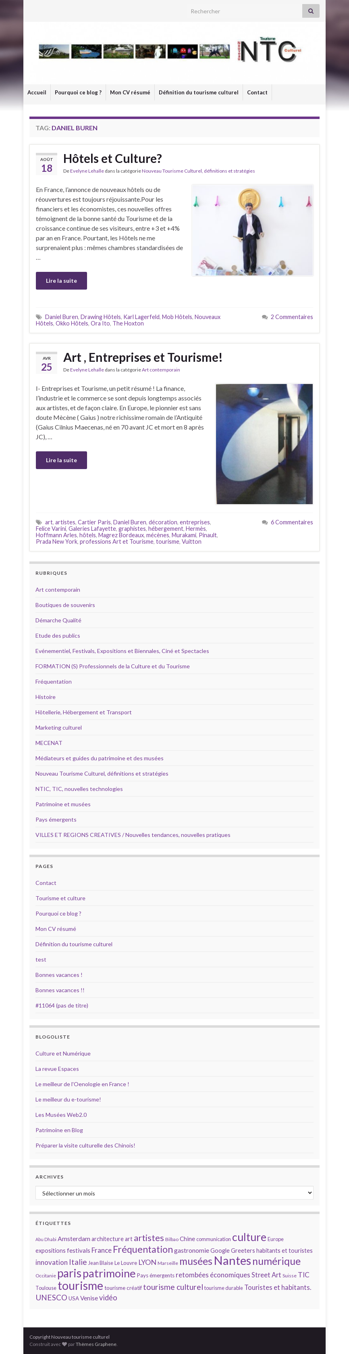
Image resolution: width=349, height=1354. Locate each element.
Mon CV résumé (130, 92)
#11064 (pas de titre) (61, 1005)
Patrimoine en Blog (59, 1130)
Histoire (45, 696)
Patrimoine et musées (63, 804)
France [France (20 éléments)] (101, 1250)
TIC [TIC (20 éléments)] (304, 1275)
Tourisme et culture (60, 898)
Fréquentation (53, 681)
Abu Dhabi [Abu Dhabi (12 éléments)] (45, 1239)
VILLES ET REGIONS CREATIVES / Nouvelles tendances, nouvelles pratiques (133, 834)
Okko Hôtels (72, 323)
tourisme (167, 541)
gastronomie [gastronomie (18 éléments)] (191, 1250)
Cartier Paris (94, 522)
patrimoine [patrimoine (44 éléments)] (109, 1273)
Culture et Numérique (63, 1053)
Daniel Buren (61, 316)
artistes (65, 522)
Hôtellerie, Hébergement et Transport (83, 712)
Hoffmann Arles (56, 535)
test (40, 959)
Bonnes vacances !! (60, 990)
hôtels (87, 535)
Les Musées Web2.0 (61, 1114)
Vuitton (192, 541)
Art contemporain (161, 370)
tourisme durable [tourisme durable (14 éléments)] (223, 1288)
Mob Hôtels (177, 316)
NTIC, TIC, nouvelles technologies (79, 788)
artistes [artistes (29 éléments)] (149, 1237)
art (49, 522)
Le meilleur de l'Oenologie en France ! (82, 1084)
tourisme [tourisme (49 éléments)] (80, 1285)
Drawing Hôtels (101, 316)
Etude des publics (57, 635)
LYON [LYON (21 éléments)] (147, 1262)
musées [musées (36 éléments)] (195, 1261)
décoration (163, 522)
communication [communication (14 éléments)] (213, 1239)
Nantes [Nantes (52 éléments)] (232, 1260)
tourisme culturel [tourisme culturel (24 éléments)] (173, 1286)
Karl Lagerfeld (141, 316)
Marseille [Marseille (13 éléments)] (168, 1263)
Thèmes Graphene (96, 1344)
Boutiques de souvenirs (65, 604)
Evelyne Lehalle (87, 171)
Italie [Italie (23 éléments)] (78, 1261)
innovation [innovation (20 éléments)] (51, 1262)
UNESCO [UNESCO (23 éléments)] (51, 1297)
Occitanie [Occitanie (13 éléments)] (45, 1276)
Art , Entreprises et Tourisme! (143, 357)
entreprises (195, 522)
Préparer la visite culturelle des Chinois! (85, 1145)
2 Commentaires (292, 316)
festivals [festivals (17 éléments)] (78, 1250)
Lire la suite (61, 280)
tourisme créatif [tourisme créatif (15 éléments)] (123, 1288)
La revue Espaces (57, 1068)
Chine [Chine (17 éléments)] (187, 1238)
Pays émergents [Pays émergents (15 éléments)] (155, 1275)
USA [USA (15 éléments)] (74, 1298)
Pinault (208, 535)
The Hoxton (128, 323)
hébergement (165, 528)
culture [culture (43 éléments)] (249, 1236)
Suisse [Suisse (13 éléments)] (290, 1276)
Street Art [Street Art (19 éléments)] (266, 1275)
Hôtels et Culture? (112, 158)
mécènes (157, 535)
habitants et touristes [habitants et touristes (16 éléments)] (284, 1250)
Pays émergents (56, 819)
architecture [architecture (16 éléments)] (107, 1238)
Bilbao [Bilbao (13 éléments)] (172, 1239)
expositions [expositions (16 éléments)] (50, 1250)
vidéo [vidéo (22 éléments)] (108, 1297)
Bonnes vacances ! (59, 974)
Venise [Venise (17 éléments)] (89, 1298)
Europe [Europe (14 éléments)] (276, 1239)
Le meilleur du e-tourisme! (68, 1099)
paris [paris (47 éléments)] (69, 1273)
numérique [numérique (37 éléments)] (276, 1261)
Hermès (196, 528)
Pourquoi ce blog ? (78, 92)
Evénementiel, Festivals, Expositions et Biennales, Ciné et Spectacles (122, 650)
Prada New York (56, 541)
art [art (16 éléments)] (129, 1238)
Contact (257, 92)
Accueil (36, 92)
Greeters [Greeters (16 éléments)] (243, 1250)
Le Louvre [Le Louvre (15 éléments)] (125, 1263)
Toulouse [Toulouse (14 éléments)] (45, 1288)
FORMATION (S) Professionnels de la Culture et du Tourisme (112, 666)
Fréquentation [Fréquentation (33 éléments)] (143, 1249)
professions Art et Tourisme (117, 541)
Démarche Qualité (58, 620)
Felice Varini (51, 528)
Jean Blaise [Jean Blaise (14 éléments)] (100, 1263)
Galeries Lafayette (92, 528)
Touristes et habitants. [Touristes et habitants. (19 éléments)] (277, 1287)
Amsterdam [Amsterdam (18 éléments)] (74, 1238)
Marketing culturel (58, 727)
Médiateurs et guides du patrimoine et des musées (99, 758)
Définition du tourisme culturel (199, 92)
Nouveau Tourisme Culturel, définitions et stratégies (198, 171)
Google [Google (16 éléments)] (220, 1250)
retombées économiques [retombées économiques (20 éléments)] (213, 1275)
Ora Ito (100, 323)
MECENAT (48, 742)
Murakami (184, 535)
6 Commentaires (292, 522)
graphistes (132, 528)
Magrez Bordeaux (121, 535)
